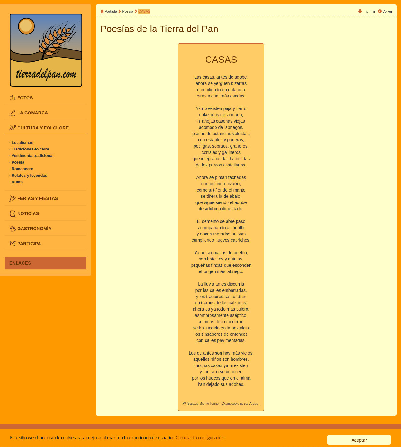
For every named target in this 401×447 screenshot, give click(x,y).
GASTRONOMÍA (34, 228)
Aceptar (359, 440)
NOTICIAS (28, 213)
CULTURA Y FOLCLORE (43, 127)
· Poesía (16, 162)
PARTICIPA (29, 243)
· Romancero (21, 169)
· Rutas (16, 182)
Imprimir (369, 11)
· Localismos (21, 142)
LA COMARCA (32, 112)
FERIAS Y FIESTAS (37, 198)
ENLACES (20, 262)
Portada (111, 11)
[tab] (45, 98)
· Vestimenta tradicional (31, 156)
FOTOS (25, 97)
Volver (387, 11)
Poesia (127, 11)
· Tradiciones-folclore (29, 149)
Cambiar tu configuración (200, 437)
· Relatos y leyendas (28, 175)
